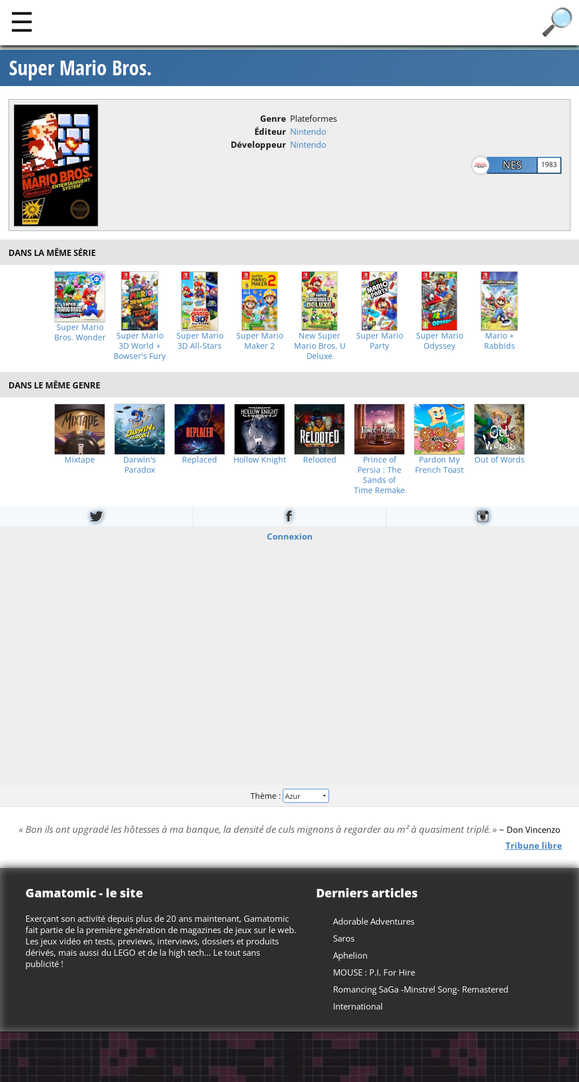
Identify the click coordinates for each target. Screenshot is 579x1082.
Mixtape (79, 460)
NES (512, 165)
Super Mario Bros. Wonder (80, 332)
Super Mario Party (379, 341)
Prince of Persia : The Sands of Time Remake (379, 475)
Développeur (258, 144)
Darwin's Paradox (139, 465)
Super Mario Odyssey (439, 341)
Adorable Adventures (373, 921)
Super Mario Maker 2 (259, 341)
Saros (344, 938)
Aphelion (350, 955)
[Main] (22, 21)
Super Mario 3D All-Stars (199, 341)
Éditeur (270, 131)
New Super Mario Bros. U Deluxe (319, 346)
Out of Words (499, 460)
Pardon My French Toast (439, 465)
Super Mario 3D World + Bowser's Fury (140, 346)
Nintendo (308, 131)
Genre (273, 118)
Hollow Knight (260, 460)
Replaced (199, 460)
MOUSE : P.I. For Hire (374, 972)
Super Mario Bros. (80, 68)
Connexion (290, 536)
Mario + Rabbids (499, 341)
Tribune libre (533, 844)
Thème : (289, 795)
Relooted (319, 460)
